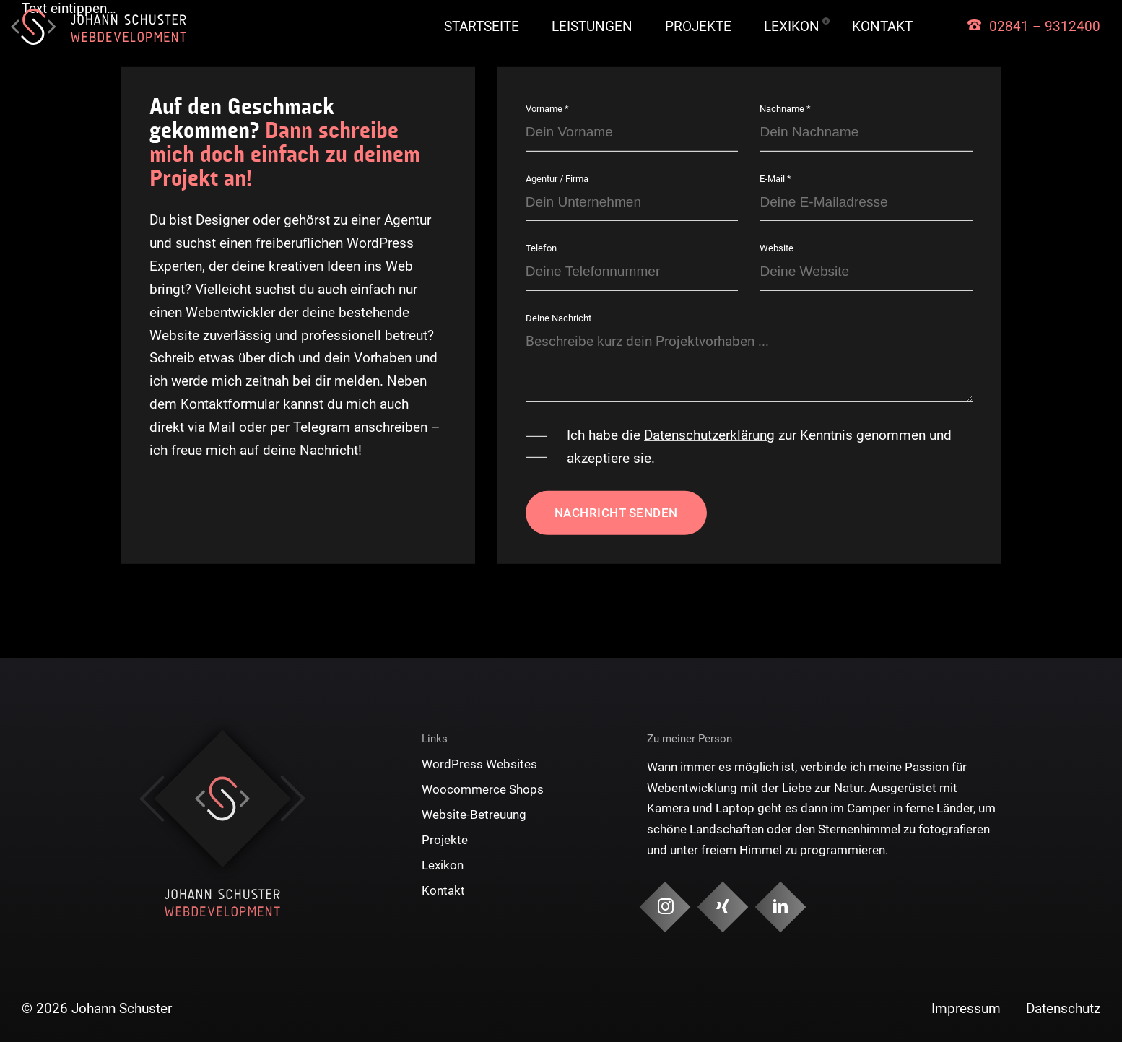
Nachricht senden (616, 512)
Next (292, 799)
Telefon (541, 248)
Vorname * (547, 108)
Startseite (481, 26)
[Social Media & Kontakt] (665, 907)
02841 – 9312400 (1044, 26)
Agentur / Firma (557, 178)
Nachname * (785, 108)
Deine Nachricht (558, 318)
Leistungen (592, 26)
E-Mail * (775, 178)
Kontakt (882, 26)
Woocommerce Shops (483, 789)
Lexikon (791, 26)
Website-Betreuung (474, 814)
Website (776, 248)
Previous (152, 799)
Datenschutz (1063, 1008)
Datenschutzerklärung (709, 435)
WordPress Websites (479, 764)
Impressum (966, 1008)
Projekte (698, 26)
